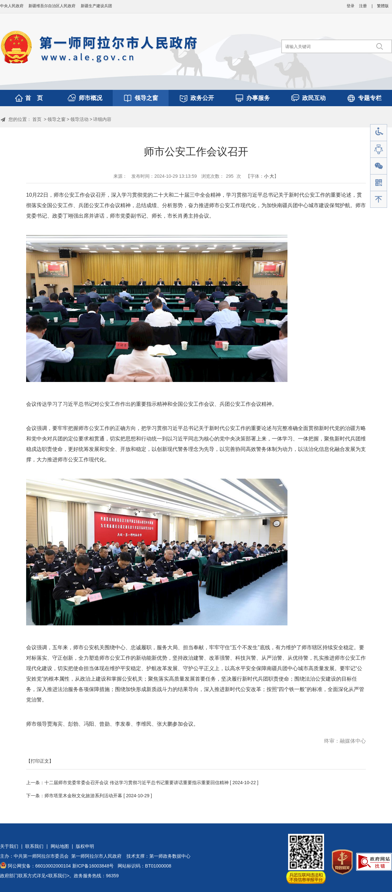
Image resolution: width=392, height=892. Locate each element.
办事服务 (258, 98)
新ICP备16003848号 (93, 865)
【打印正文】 (40, 761)
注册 (363, 6)
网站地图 (60, 846)
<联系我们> (57, 875)
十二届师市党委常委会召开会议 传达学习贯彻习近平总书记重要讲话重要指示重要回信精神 (136, 782)
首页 (36, 119)
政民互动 (314, 98)
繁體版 (383, 6)
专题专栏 (370, 98)
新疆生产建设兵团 (96, 6)
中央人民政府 (12, 6)
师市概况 (90, 98)
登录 (350, 6)
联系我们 (34, 846)
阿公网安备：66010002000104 (39, 865)
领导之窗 (146, 98)
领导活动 (79, 119)
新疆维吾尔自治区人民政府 (51, 6)
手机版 (378, 182)
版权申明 (85, 846)
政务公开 (202, 98)
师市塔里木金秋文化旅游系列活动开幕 (83, 795)
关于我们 (9, 846)
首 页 (34, 98)
